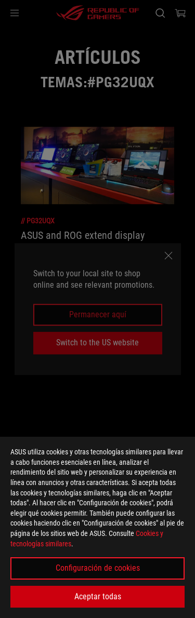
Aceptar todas (97, 596)
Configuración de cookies (98, 568)
